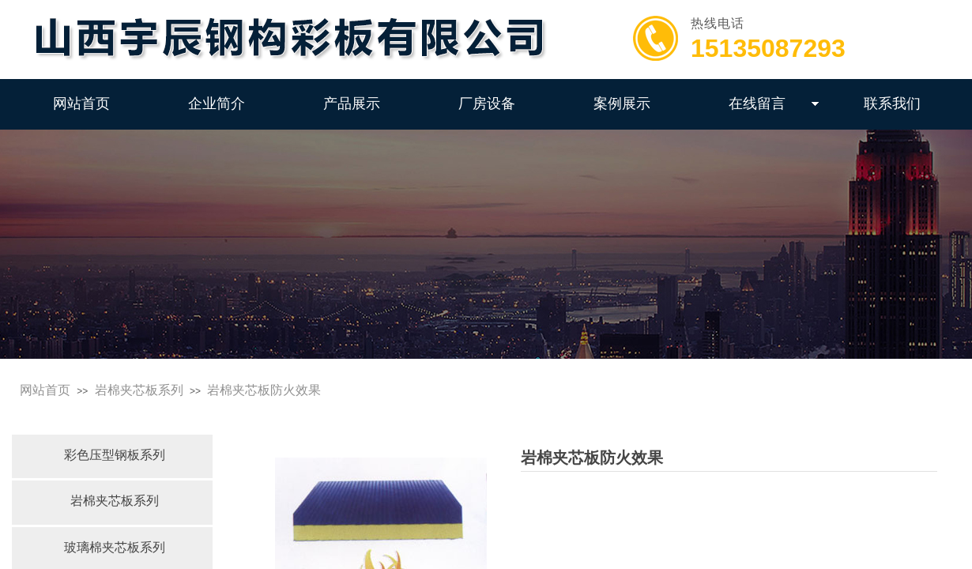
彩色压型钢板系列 (114, 455)
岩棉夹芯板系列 (139, 390)
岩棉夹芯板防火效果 (264, 390)
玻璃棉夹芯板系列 (114, 547)
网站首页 (45, 390)
